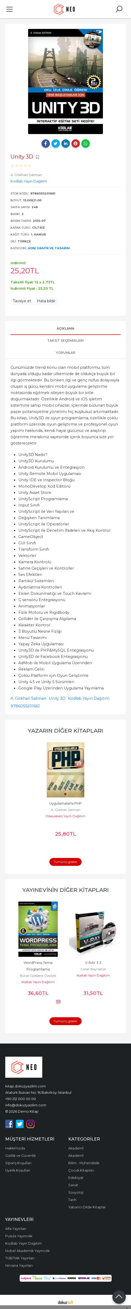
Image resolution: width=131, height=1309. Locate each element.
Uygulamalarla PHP (65, 803)
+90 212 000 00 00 (20, 1099)
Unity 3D (57, 698)
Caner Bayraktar (93, 969)
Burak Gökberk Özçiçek (38, 976)
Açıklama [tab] (65, 328)
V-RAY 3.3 (93, 963)
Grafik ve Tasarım (53, 248)
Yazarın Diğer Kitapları (65, 730)
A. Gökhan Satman (28, 698)
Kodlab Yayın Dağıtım (88, 698)
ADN (31, 248)
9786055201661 (25, 706)
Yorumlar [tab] (65, 353)
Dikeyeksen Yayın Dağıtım (65, 816)
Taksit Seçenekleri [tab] (65, 340)
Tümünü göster (65, 862)
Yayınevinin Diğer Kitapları (65, 890)
